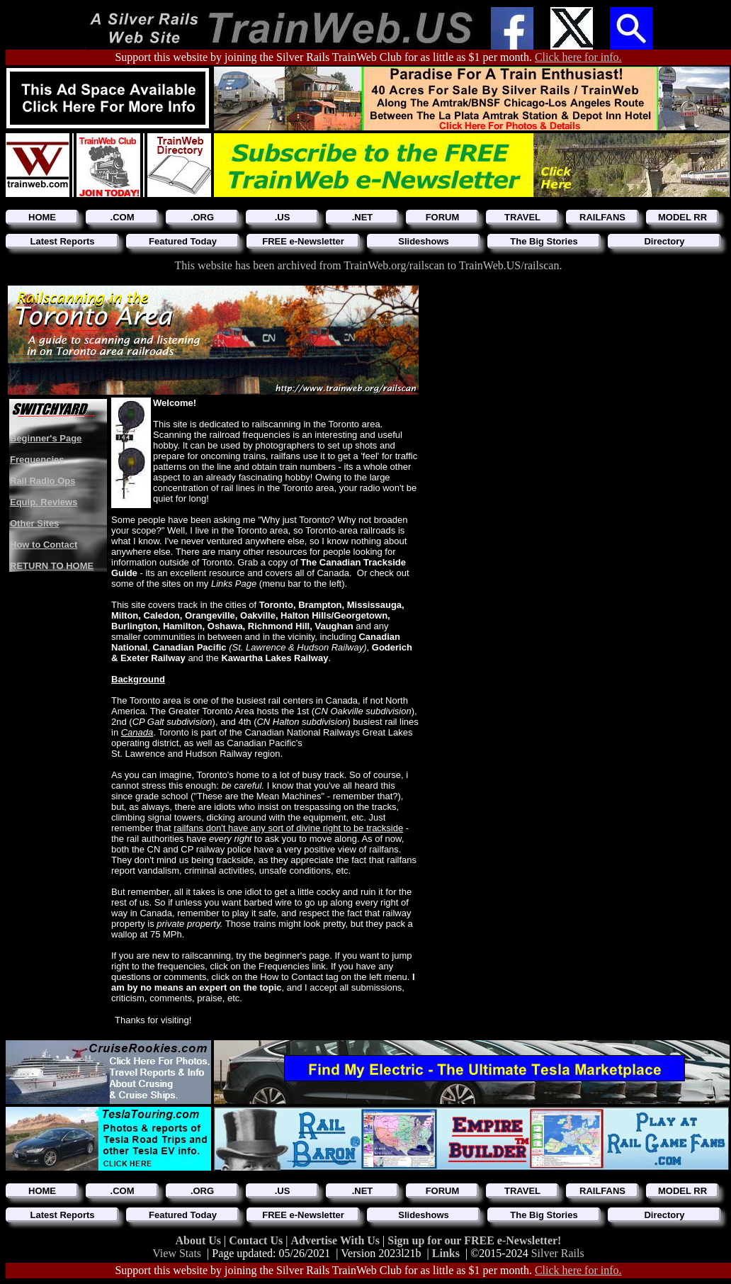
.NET (362, 217)
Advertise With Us (336, 1240)
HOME (42, 217)
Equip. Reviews (43, 502)
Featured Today (183, 241)
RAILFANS (602, 217)
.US (282, 217)
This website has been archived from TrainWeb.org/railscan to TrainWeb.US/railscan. (368, 265)
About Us (200, 1240)
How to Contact (43, 544)
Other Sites (34, 523)
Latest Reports (62, 241)
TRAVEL (522, 217)
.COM (122, 217)
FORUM (443, 217)
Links (446, 1253)
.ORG (202, 217)
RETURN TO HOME (52, 566)
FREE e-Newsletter (303, 241)
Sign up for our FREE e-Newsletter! (474, 1240)
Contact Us (257, 1240)
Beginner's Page (45, 438)
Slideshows (423, 241)
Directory (664, 241)
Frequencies (37, 459)
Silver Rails (557, 1253)
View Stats (176, 1253)
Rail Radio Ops (42, 480)
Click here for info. (578, 57)
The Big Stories (543, 241)
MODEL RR (682, 217)
